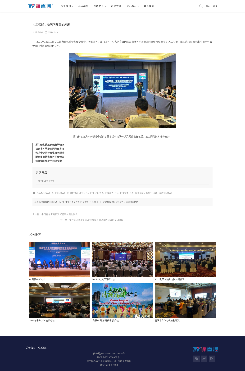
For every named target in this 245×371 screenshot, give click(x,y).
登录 (215, 6)
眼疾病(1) (139, 193)
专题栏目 (98, 6)
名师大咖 (116, 6)
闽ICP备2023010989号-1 (109, 351)
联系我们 (148, 6)
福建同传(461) (165, 193)
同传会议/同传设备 (46, 181)
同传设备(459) (126, 193)
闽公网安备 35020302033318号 (109, 348)
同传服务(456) (111, 193)
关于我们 (30, 342)
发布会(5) (84, 193)
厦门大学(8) (72, 193)
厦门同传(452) (58, 193)
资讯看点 (131, 6)
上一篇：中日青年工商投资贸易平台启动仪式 (54, 214)
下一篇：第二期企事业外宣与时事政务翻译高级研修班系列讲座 (181, 214)
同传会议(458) (96, 193)
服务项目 (65, 6)
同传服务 (39, 32)
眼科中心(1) (151, 193)
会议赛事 (83, 6)
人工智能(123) (43, 193)
